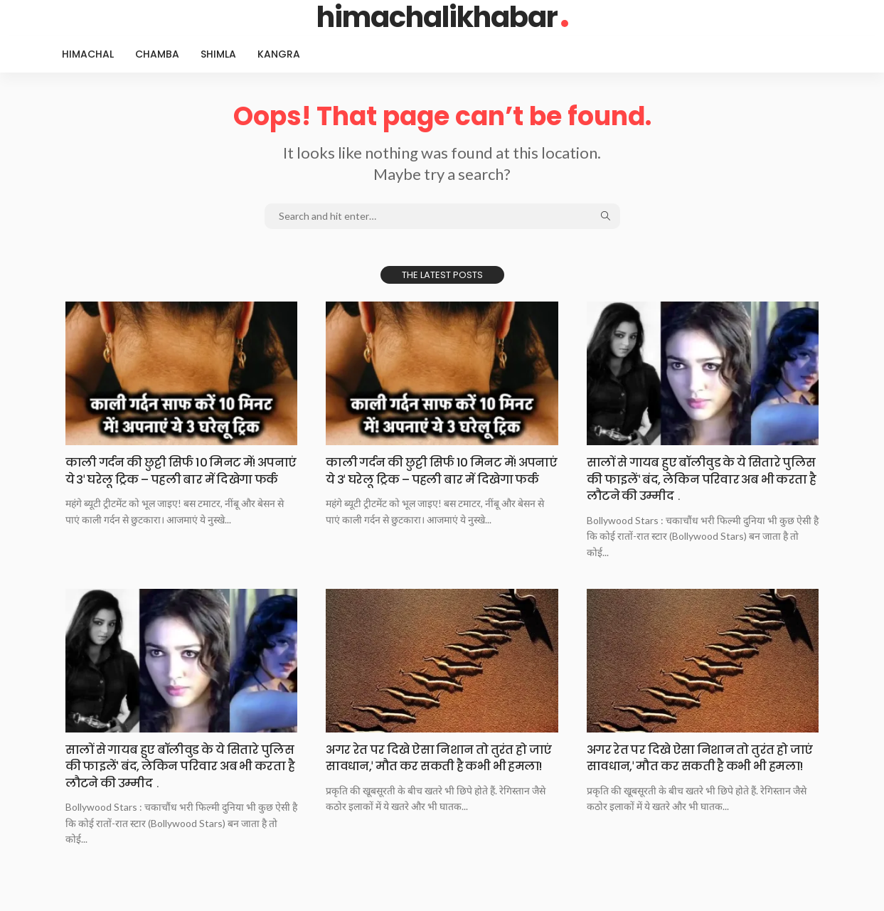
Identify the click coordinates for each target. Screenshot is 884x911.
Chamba (157, 54)
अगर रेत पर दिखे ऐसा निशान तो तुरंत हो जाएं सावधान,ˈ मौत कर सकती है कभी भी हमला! (436, 765)
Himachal (88, 54)
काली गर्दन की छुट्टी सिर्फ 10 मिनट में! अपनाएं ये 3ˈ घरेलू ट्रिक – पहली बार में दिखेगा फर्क (168, 478)
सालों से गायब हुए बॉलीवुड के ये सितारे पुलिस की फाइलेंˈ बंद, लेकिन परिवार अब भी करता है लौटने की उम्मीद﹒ (698, 478)
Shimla (218, 54)
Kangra (278, 54)
